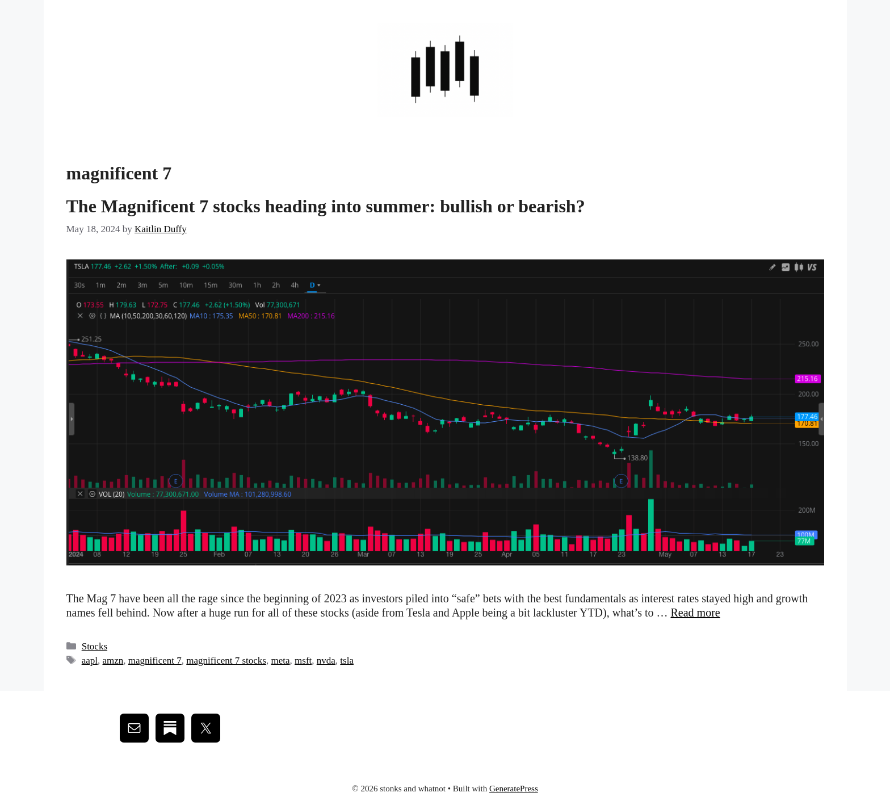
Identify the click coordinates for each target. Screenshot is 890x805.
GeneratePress (513, 788)
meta (280, 660)
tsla (347, 660)
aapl (90, 660)
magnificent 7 (155, 660)
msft (303, 660)
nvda (326, 660)
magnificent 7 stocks (226, 660)
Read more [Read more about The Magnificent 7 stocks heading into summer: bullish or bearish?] (695, 612)
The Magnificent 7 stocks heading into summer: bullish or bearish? (325, 206)
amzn (113, 660)
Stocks (94, 646)
